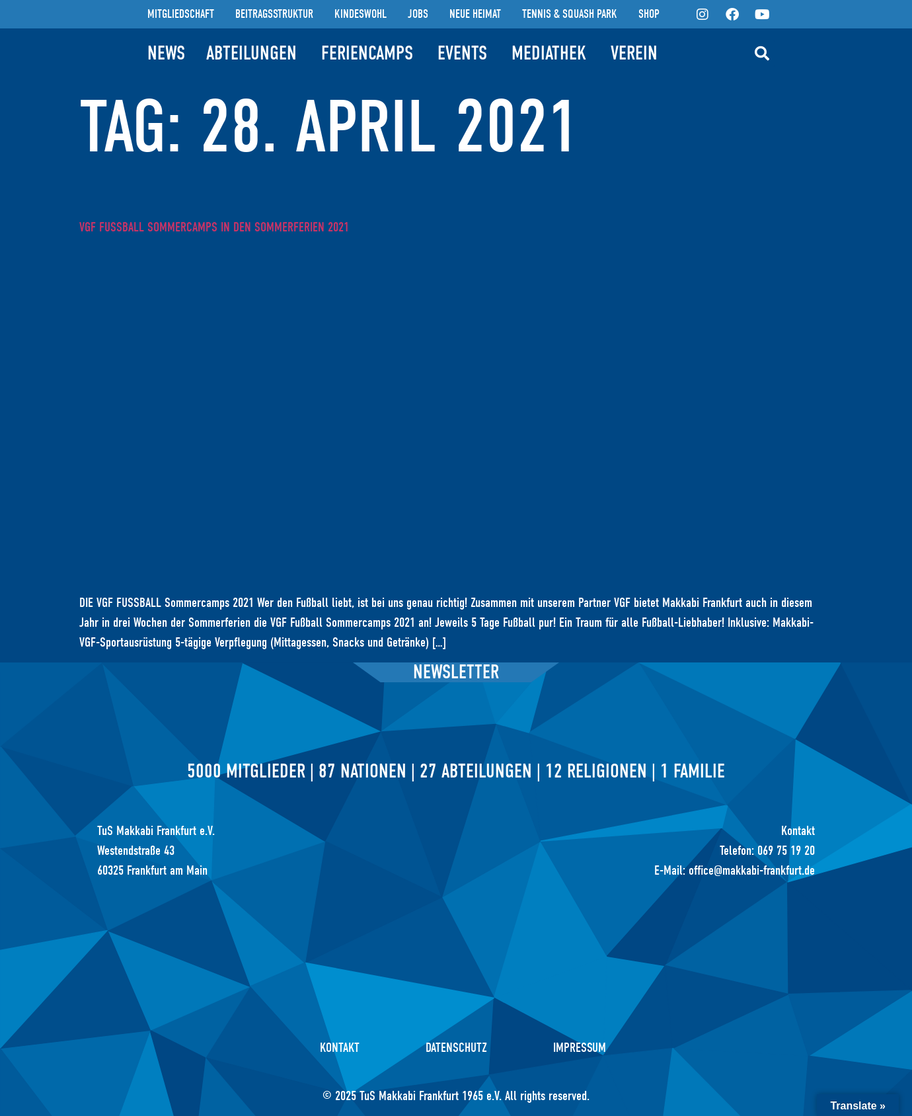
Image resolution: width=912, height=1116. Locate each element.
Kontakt (340, 1047)
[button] (762, 53)
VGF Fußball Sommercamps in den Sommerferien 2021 (214, 227)
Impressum (579, 1047)
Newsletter (456, 672)
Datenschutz (456, 1047)
